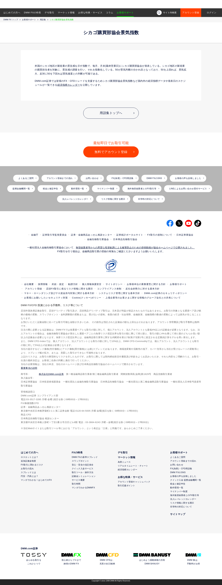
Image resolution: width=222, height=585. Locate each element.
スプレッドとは (28, 472)
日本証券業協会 (184, 235)
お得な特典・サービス (90, 12)
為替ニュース (124, 462)
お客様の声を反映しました (188, 178)
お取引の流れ (27, 468)
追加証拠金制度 (28, 461)
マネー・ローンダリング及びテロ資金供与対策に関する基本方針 (59, 293)
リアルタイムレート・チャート (133, 466)
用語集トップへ (111, 113)
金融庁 (34, 235)
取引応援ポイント (126, 485)
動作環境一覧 (77, 188)
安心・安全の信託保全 (82, 465)
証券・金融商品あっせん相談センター (91, 235)
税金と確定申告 (50, 188)
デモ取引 (49, 12)
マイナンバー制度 (105, 188)
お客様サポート (125, 12)
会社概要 (29, 284)
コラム (109, 12)
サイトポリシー (114, 284)
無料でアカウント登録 (111, 152)
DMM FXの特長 (32, 12)
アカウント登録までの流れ (60, 178)
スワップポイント (80, 461)
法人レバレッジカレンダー (75, 199)
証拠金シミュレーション (84, 476)
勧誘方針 (73, 284)
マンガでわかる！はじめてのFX (36, 480)
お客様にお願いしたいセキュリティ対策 (46, 297)
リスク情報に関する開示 (113, 199)
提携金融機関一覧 (21, 188)
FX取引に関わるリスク (32, 465)
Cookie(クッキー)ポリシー (86, 297)
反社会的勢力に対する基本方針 (143, 288)
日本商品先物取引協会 (125, 239)
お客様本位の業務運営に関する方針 (146, 284)
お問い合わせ (92, 178)
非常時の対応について (149, 199)
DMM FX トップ (10, 20)
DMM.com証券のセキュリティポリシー (165, 293)
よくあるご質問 (26, 178)
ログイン (211, 12)
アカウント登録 (190, 12)
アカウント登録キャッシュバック (134, 482)
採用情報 (43, 284)
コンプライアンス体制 (109, 288)
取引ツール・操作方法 (82, 472)
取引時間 (76, 484)
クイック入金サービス (82, 468)
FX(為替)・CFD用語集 (123, 178)
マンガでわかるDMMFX (83, 487)
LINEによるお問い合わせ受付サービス (188, 188)
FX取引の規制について (159, 235)
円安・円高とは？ (29, 476)
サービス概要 (78, 480)
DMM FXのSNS (154, 178)
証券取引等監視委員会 (54, 235)
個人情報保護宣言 (91, 284)
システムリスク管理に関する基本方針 (119, 293)
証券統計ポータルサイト (129, 235)
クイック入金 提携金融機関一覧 (185, 480)
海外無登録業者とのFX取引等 (141, 188)
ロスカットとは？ (29, 457)
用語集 (43, 20)
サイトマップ (177, 514)
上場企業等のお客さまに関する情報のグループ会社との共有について (143, 297)
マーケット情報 (66, 12)
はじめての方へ (11, 12)
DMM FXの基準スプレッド (85, 457)
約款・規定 (58, 284)
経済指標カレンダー (127, 469)
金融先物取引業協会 (98, 239)
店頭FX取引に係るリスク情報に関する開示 (69, 288)
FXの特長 (77, 452)
